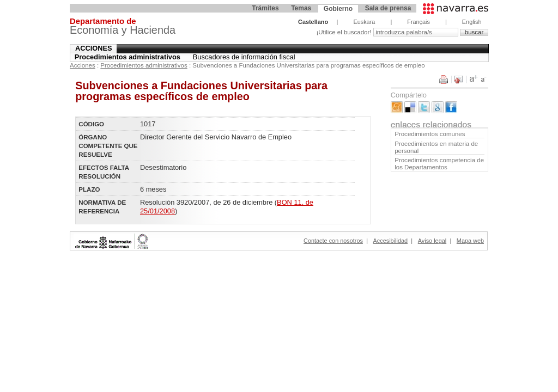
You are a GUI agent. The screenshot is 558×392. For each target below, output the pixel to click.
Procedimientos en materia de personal (436, 147)
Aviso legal (432, 240)
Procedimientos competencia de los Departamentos (439, 163)
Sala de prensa (388, 8)
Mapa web (470, 240)
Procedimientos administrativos (127, 57)
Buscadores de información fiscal (244, 57)
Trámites (265, 8)
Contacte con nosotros (333, 240)
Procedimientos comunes (430, 134)
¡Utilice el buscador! (344, 32)
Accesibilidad (390, 240)
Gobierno (338, 9)
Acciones (93, 48)
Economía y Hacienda (122, 27)
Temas (301, 8)
